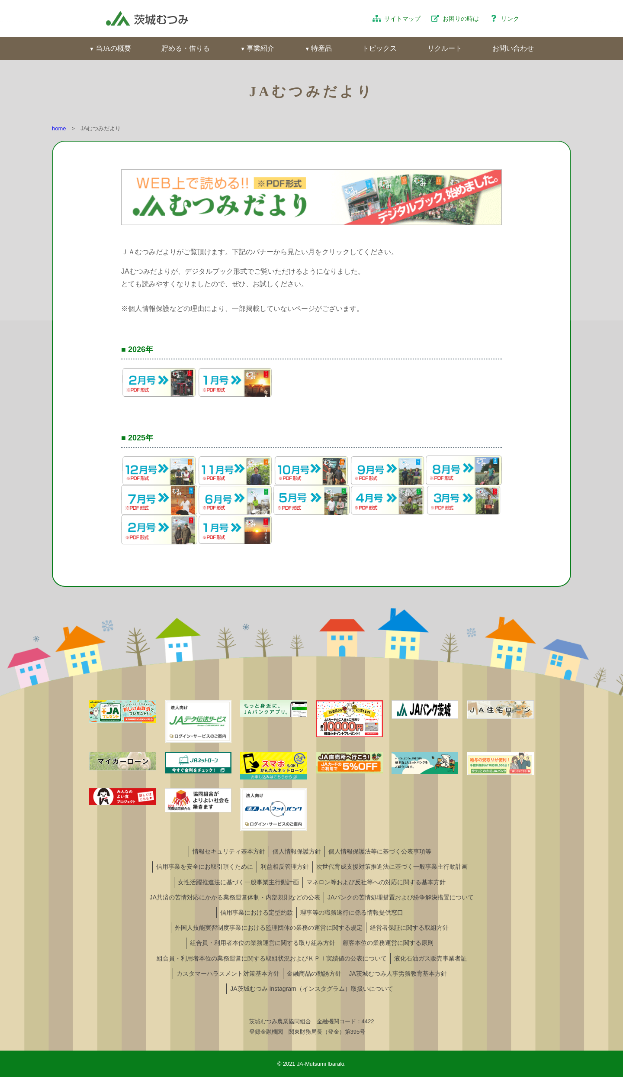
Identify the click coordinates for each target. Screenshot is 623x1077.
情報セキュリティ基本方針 (229, 851)
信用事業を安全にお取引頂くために (204, 866)
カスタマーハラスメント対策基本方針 (228, 973)
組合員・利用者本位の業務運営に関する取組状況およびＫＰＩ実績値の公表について (272, 958)
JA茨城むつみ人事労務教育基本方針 (397, 973)
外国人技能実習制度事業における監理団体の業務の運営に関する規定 (269, 927)
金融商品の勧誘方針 (314, 973)
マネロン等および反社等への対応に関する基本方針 (376, 882)
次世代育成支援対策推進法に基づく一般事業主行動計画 (392, 866)
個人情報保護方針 (297, 851)
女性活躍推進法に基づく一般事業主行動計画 (238, 882)
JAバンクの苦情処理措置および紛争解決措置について (401, 897)
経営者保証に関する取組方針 (409, 927)
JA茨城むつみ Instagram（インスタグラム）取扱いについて (311, 988)
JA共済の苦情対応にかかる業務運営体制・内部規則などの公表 (235, 897)
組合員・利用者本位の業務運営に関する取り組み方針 (262, 942)
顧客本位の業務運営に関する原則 (388, 942)
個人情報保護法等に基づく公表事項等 (379, 851)
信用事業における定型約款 (256, 912)
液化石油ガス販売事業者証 (430, 958)
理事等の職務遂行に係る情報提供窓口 (351, 912)
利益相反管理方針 (284, 866)
